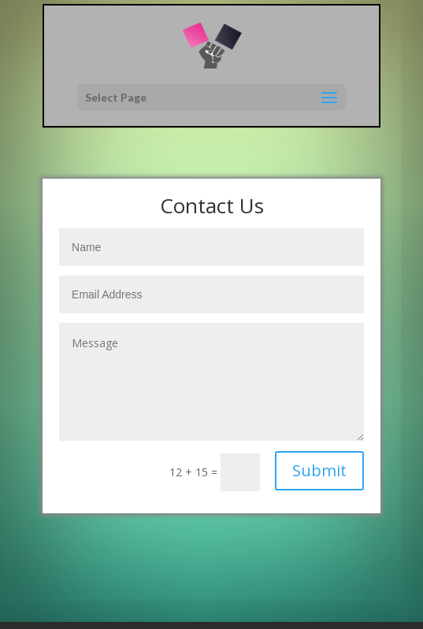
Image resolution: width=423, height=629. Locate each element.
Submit (319, 470)
